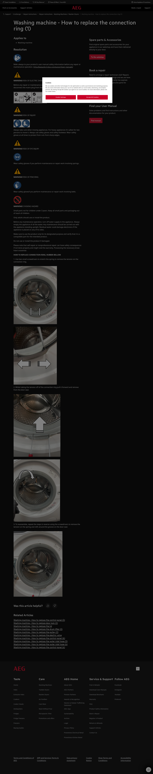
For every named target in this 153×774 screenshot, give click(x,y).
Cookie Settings (61, 97)
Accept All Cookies (92, 97)
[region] (77, 90)
